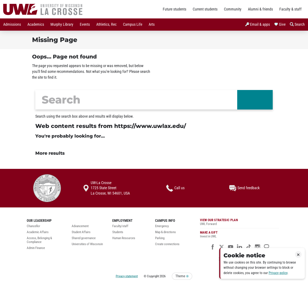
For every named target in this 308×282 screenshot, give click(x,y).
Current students (205, 9)
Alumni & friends (260, 9)
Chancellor (33, 226)
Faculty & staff (290, 9)
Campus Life (132, 24)
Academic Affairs (38, 232)
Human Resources (123, 238)
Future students (174, 9)
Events (85, 24)
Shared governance (84, 238)
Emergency (162, 226)
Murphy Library (61, 24)
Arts (152, 24)
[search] (136, 100)
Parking (159, 238)
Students (117, 232)
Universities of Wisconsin (87, 244)
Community (232, 9)
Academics (35, 24)
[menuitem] (12, 24)
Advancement (80, 226)
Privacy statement (127, 276)
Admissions (12, 24)
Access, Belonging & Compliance (39, 240)
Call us (175, 188)
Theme (182, 276)
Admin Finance (36, 248)
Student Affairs (81, 232)
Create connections (167, 244)
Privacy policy (278, 273)
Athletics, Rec (106, 24)
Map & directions (165, 232)
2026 (163, 276)
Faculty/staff (120, 226)
